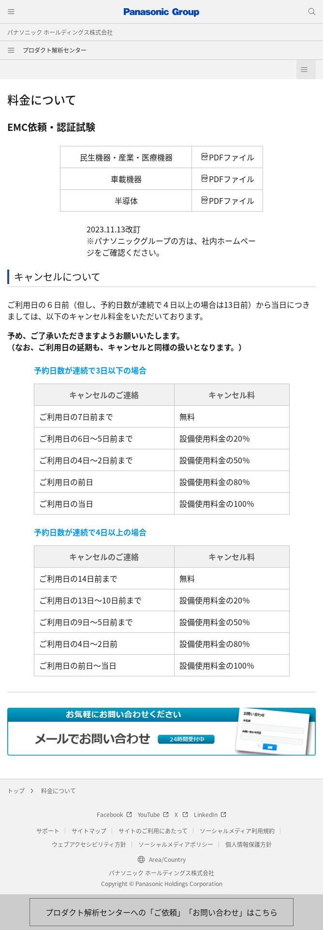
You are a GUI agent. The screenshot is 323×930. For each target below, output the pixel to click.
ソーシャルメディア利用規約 (237, 831)
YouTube (153, 814)
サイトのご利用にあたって (153, 831)
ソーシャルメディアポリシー (175, 844)
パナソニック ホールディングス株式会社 (60, 32)
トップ (16, 791)
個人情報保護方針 (248, 844)
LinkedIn (210, 814)
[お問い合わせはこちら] (161, 912)
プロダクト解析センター (55, 50)
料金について (58, 791)
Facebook (114, 814)
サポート (47, 831)
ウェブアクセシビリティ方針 (89, 844)
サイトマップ (89, 831)
